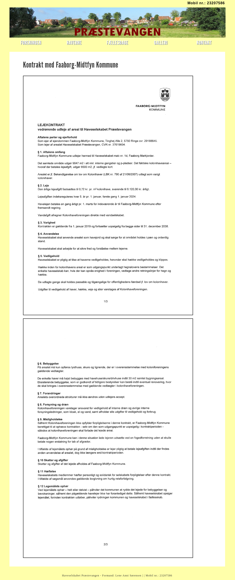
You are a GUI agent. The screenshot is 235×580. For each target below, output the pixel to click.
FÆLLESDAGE (117, 42)
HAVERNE (74, 42)
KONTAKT (204, 42)
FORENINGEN (31, 42)
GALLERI (160, 42)
